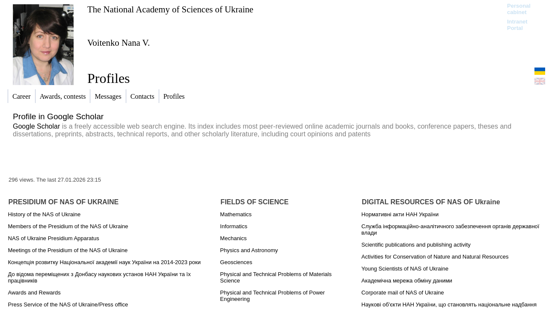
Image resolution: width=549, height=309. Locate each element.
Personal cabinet (519, 9)
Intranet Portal (517, 24)
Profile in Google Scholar (58, 116)
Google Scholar (36, 126)
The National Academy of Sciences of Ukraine (170, 9)
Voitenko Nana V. (118, 42)
